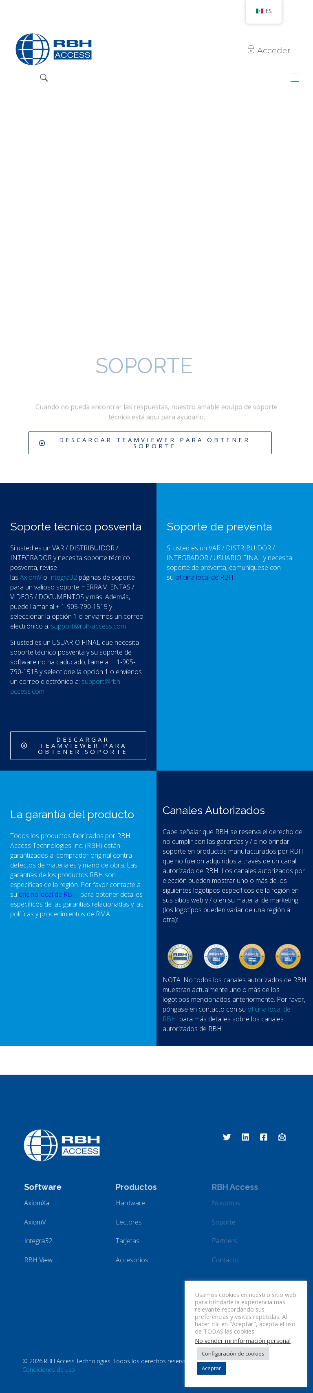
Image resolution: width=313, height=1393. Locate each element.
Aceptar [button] (211, 1368)
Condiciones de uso (48, 1369)
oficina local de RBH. (205, 577)
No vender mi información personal (243, 1340)
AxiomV (31, 577)
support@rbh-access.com (88, 626)
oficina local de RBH (49, 894)
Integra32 (64, 577)
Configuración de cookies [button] (233, 1353)
